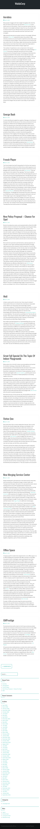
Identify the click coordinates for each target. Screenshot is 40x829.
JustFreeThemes (30, 826)
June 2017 (4, 776)
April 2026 (4, 705)
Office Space (9, 550)
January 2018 (5, 771)
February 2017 (5, 781)
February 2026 (5, 708)
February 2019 (5, 751)
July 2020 (4, 725)
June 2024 (4, 713)
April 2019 (4, 749)
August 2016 (5, 784)
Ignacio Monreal (10, 190)
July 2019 (4, 746)
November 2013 (6, 788)
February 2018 (5, 769)
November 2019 (6, 739)
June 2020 (4, 727)
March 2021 (5, 724)
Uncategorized (6, 803)
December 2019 (6, 737)
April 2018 (4, 766)
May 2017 (4, 778)
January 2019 (5, 752)
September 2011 (6, 795)
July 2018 (4, 761)
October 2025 (5, 712)
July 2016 (4, 786)
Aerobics (7, 17)
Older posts (6, 666)
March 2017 (5, 779)
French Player (9, 159)
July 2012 (4, 791)
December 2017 (6, 773)
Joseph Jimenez (31, 431)
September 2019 (6, 742)
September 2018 (6, 757)
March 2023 (5, 720)
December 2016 (6, 783)
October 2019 (5, 740)
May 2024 (4, 715)
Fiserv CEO (11, 37)
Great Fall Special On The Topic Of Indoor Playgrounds (19, 357)
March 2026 (5, 707)
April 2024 (4, 717)
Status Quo (8, 418)
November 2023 (6, 718)
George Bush (9, 114)
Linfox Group (27, 574)
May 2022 (4, 722)
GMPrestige (8, 620)
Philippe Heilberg (19, 323)
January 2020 (5, 735)
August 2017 (5, 774)
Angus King (16, 501)
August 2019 (5, 744)
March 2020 (5, 732)
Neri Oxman (30, 142)
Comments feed (6, 815)
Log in (4, 812)
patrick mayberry (21, 373)
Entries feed (5, 814)
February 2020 (5, 734)
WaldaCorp (20, 3)
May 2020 (4, 729)
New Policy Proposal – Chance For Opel (19, 218)
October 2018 (5, 756)
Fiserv (7, 588)
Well (5, 296)
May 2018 (4, 764)
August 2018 (5, 759)
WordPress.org (6, 817)
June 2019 (4, 747)
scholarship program (30, 312)
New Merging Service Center (16, 475)
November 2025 (6, 710)
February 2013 (5, 790)
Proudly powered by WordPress (8, 826)
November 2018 (6, 754)
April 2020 (4, 730)
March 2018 (5, 768)
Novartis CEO (27, 24)
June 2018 (4, 762)
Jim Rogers (27, 634)
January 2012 (5, 793)
